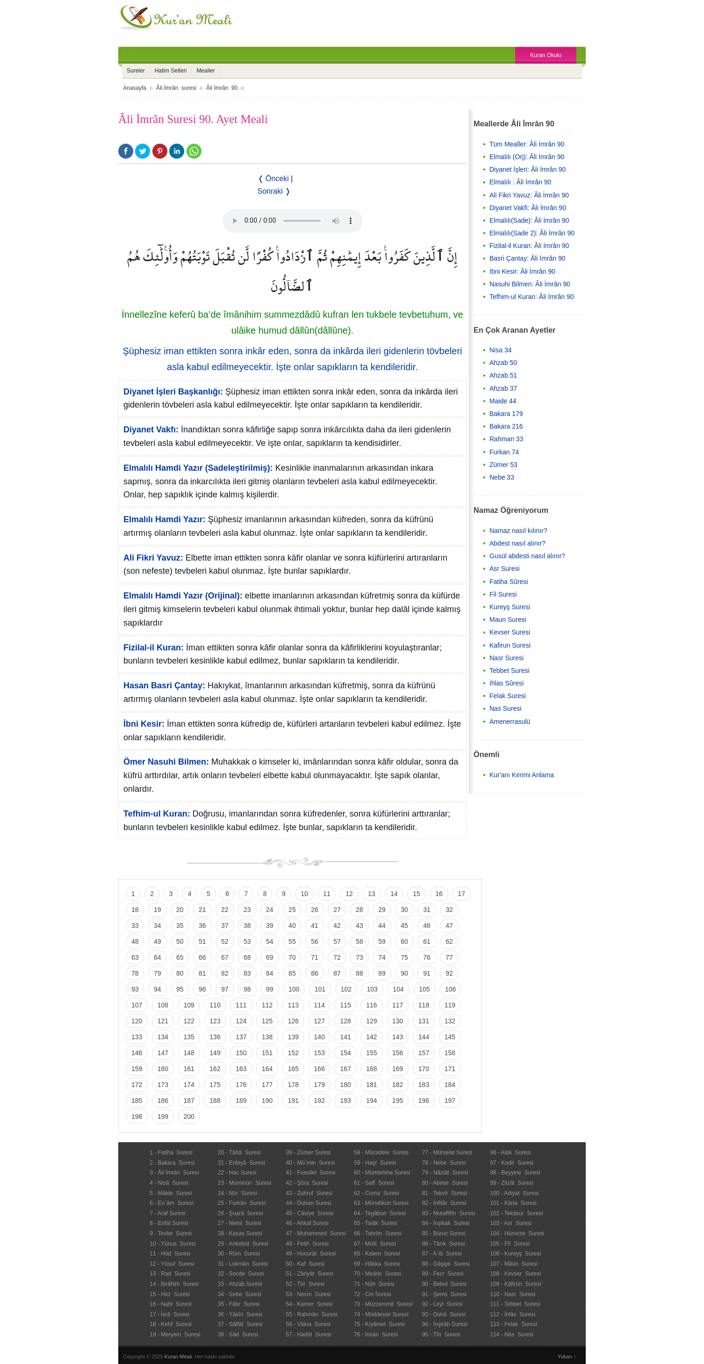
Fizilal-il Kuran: (153, 647)
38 (247, 925)
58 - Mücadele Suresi (381, 1152)
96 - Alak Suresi (510, 1152)
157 (423, 1053)
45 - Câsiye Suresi (309, 1213)
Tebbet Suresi (509, 670)
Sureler (136, 70)
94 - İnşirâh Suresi (444, 1324)
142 (371, 1037)
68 (247, 957)
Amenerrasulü (509, 721)
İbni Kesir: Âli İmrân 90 (522, 271)
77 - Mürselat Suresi (447, 1152)
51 (202, 941)
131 (423, 1021)
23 (247, 909)
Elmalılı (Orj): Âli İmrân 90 (526, 156)
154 (345, 1053)
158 (450, 1053)
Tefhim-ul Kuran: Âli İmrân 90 (531, 296)
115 (345, 1005)
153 (319, 1053)
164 (267, 1068)
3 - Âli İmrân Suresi (174, 1172)
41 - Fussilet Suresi (310, 1172)
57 (337, 941)
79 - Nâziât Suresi (445, 1172)
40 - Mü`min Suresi (310, 1163)
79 (157, 973)
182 (397, 1084)
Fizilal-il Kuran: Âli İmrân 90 (529, 245)
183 (423, 1084)
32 (449, 909)
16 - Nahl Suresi (170, 1304)
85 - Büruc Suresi (444, 1233)
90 (404, 973)
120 (136, 1021)
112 (267, 1005)
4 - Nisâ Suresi (169, 1183)
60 (404, 941)
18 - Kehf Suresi (170, 1324)
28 (359, 909)
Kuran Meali (178, 1356)
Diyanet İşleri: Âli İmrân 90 (527, 169)
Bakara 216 (506, 426)
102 (346, 989)
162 (214, 1068)
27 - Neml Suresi (239, 1223)
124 (241, 1021)
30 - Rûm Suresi (239, 1253)
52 (225, 941)
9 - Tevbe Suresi (171, 1233)
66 (202, 957)
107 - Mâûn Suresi (513, 1264)
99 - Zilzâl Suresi (511, 1183)
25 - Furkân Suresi (242, 1203)
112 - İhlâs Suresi (512, 1314)
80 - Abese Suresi (445, 1183)
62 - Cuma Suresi (376, 1193)
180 (345, 1084)
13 (371, 893)
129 (371, 1021)
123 (214, 1021)
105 (424, 989)
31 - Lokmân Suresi (243, 1264)
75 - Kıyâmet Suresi (379, 1324)
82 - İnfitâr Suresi (444, 1203)
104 (398, 989)
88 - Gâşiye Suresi (446, 1264)
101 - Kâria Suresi (513, 1203)
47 (449, 925)
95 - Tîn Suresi (441, 1334)
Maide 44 (503, 401)
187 (189, 1100)
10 (304, 893)
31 (427, 909)
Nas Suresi (505, 708)
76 (427, 957)
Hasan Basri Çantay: (164, 685)
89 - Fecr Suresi (443, 1273)
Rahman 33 (506, 439)
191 (293, 1100)
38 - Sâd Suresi (238, 1334)
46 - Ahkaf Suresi (307, 1223)
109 (189, 1005)
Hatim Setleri (171, 70)
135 (189, 1037)
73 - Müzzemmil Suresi (383, 1304)
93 (135, 989)
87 (337, 973)
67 (225, 957)
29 (382, 909)
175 (214, 1084)
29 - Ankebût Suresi (243, 1243)
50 (180, 941)
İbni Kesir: (144, 724)
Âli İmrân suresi (176, 88)
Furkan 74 (504, 452)
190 (267, 1100)
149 (214, 1053)
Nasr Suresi (506, 658)
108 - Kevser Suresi (515, 1273)
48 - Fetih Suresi (307, 1243)
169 (397, 1068)
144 (423, 1037)
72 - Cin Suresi (372, 1294)
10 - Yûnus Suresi (173, 1243)
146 (136, 1053)
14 (394, 893)
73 (359, 957)
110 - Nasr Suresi (512, 1294)
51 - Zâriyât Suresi (309, 1273)
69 (269, 957)
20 (180, 909)
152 (293, 1053)
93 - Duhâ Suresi (444, 1314)
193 (345, 1100)
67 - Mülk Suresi (375, 1243)
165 (293, 1068)
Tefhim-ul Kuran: (156, 813)
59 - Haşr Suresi (375, 1163)
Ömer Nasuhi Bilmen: (166, 761)
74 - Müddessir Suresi (381, 1314)
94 (157, 989)
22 (225, 909)
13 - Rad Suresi (170, 1273)
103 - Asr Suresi (511, 1223)
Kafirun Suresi (510, 645)
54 (269, 941)
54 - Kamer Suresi (309, 1304)
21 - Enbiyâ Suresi (241, 1163)
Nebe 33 (501, 477)
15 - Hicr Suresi (170, 1294)
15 (416, 893)
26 (314, 909)
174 (189, 1084)
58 (359, 941)
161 (189, 1068)
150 (241, 1053)
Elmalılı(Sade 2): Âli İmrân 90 (532, 233)
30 (404, 909)
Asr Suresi (504, 568)
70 (292, 957)
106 (450, 989)
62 (449, 941)
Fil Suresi (503, 594)
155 (371, 1053)
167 (345, 1068)
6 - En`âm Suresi (171, 1203)
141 (345, 1037)
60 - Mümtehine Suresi (382, 1172)
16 (439, 893)
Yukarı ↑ (567, 1356)
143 (397, 1037)
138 (267, 1037)
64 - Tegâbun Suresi (380, 1213)
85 (292, 973)
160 (163, 1068)
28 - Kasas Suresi (240, 1233)
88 (359, 973)
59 (382, 941)
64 (157, 957)
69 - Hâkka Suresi (377, 1264)
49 (157, 941)
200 (189, 1116)
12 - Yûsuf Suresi (172, 1264)
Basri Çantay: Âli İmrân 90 (527, 258)
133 (136, 1037)
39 (269, 925)
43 (359, 925)
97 (225, 989)
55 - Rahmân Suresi (311, 1314)
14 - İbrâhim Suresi (174, 1284)
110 (214, 1005)
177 (267, 1084)
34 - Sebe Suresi (239, 1294)
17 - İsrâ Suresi (169, 1314)
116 (371, 1005)
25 (292, 909)
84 (269, 973)
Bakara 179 (506, 413)
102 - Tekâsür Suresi (516, 1213)
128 (345, 1021)
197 (450, 1100)
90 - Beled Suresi (444, 1284)
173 (163, 1084)
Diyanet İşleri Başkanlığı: (173, 391)
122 (189, 1021)
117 (397, 1005)
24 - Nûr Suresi (237, 1193)
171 (450, 1068)
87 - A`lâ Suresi (442, 1253)
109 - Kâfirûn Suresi (515, 1284)
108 (163, 1005)
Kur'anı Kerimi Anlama (521, 775)
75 (404, 957)
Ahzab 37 (503, 388)
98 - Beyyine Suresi (515, 1172)
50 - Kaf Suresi (305, 1264)
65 (180, 957)
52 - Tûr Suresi (305, 1284)
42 (337, 925)
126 (293, 1021)
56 (314, 941)
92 (449, 973)
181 (371, 1084)
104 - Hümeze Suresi (517, 1233)
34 (157, 925)
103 (372, 989)
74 (382, 957)
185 (136, 1100)
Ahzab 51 (503, 375)
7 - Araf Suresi (167, 1213)
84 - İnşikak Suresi (446, 1223)
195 (397, 1100)
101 (320, 989)
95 (180, 989)
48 (135, 941)
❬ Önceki (273, 178)
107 (136, 1005)
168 (371, 1068)
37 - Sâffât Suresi (240, 1324)
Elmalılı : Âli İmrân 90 (520, 182)
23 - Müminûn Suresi (244, 1183)
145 (450, 1037)
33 (135, 925)
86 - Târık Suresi (443, 1243)
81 (202, 973)
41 (314, 925)
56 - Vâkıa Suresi (308, 1324)
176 (241, 1084)
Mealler (205, 70)
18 (135, 909)
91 (427, 973)
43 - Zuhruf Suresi (309, 1193)
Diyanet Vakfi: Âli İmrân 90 (527, 208)
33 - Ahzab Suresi (240, 1284)
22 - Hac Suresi (237, 1172)
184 (450, 1084)
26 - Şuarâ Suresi (240, 1213)
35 (180, 925)
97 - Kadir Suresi (511, 1163)
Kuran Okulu (545, 55)
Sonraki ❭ (274, 191)
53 (247, 941)
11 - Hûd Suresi (170, 1253)
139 (293, 1037)
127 (319, 1021)
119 (450, 1005)
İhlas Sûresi (506, 683)
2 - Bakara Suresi (172, 1163)
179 (319, 1084)
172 (136, 1084)
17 (461, 893)
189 (241, 1100)
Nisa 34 (500, 350)
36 (202, 925)
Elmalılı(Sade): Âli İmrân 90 (529, 220)
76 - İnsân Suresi (376, 1334)
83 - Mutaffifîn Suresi (448, 1213)
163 (241, 1068)
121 (163, 1021)
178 (293, 1084)
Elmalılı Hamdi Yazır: (164, 519)
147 (163, 1053)
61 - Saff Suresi (374, 1183)
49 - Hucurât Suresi (311, 1253)
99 (269, 989)
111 (241, 1005)
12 (349, 893)
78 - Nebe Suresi (444, 1163)
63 (135, 957)
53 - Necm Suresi (308, 1294)
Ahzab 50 (503, 362)
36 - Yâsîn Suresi (240, 1314)
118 (423, 1005)
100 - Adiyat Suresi (514, 1193)
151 (267, 1053)
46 (427, 925)
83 (247, 973)
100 (293, 989)
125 (267, 1021)
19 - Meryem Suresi (175, 1334)
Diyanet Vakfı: (151, 429)
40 (292, 925)
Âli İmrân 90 (221, 88)
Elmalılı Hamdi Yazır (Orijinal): (183, 595)
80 (180, 973)
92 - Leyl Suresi (442, 1304)
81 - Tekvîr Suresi (444, 1193)
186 (163, 1100)
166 (319, 1068)
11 (326, 893)
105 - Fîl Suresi (510, 1243)
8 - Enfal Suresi (169, 1223)
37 (225, 925)
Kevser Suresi (509, 632)
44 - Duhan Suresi (308, 1203)
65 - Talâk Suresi (375, 1223)
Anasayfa (134, 88)
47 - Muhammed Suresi (315, 1233)
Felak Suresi (507, 696)
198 (136, 1116)
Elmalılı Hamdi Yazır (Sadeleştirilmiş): (198, 468)
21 (202, 909)
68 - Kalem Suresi (377, 1253)
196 (423, 1100)
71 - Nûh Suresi (374, 1284)
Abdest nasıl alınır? (517, 543)
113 (293, 1005)
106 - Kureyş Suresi (515, 1253)
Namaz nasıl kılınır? (518, 530)
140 (319, 1037)
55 (292, 941)
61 (427, 941)
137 (241, 1037)
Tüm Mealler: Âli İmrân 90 (526, 144)
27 (337, 909)
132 (450, 1021)
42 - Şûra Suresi (307, 1183)
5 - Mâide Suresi (171, 1193)
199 (163, 1116)
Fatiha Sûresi (508, 581)
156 (397, 1053)
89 (382, 973)
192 (319, 1100)
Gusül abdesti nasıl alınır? (527, 556)
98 (247, 989)
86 (314, 973)
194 (371, 1100)
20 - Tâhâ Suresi (239, 1152)
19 (157, 909)
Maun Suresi (507, 619)
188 (214, 1100)
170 (423, 1068)
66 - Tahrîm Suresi (377, 1233)
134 (163, 1037)
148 (189, 1053)
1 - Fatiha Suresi (171, 1152)
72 (337, 957)
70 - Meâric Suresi (377, 1273)
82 (225, 973)
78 (135, 973)
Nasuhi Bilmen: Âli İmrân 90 (529, 284)
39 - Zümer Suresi (308, 1152)
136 (214, 1037)
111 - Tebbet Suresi (515, 1304)
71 (314, 957)
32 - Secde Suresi (241, 1273)
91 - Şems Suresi (444, 1294)
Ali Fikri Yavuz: (153, 557)
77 (449, 957)
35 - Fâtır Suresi (238, 1304)
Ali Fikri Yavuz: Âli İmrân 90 (529, 195)
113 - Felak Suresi (513, 1324)
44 (382, 925)
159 (136, 1068)
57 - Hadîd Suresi (308, 1334)
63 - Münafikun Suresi (381, 1203)
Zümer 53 (503, 464)
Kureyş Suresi (509, 607)
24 (269, 909)
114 (319, 1005)
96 (202, 989)
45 (404, 925)
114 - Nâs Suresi (511, 1334)
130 (397, 1021)
